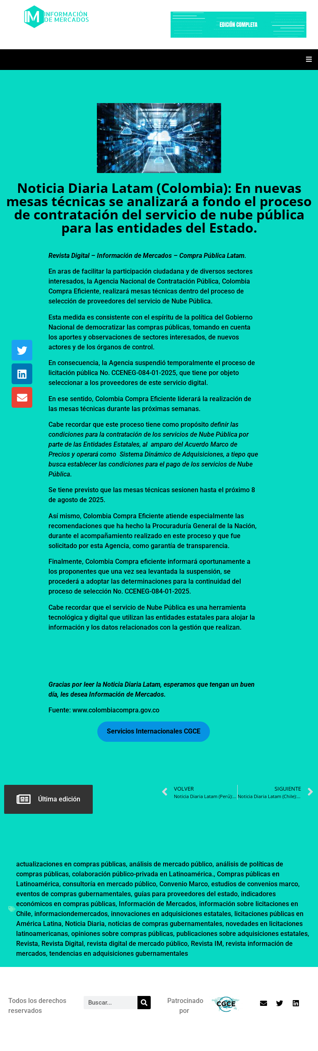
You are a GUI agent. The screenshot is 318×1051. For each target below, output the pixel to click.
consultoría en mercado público (109, 884)
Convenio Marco (183, 884)
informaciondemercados (71, 914)
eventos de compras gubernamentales (73, 894)
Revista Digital (62, 944)
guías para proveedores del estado (186, 894)
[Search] (144, 1002)
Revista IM (206, 944)
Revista (27, 944)
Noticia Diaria (85, 924)
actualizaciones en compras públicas (71, 864)
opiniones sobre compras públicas (122, 934)
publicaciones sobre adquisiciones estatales (242, 934)
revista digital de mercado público (137, 944)
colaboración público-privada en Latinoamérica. (143, 874)
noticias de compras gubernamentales (165, 924)
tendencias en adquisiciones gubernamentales (118, 953)
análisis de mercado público (170, 864)
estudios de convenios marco (254, 884)
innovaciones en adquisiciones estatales (171, 914)
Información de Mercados (157, 904)
